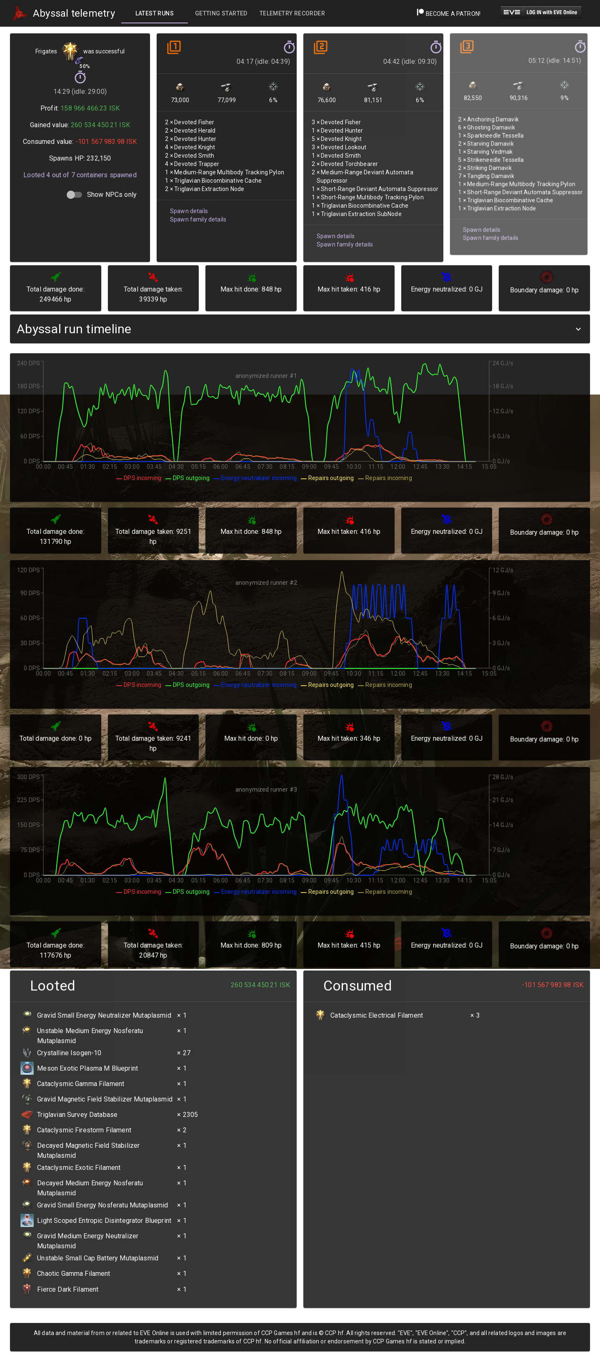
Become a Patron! (448, 13)
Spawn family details (198, 216)
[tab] (154, 13)
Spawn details (189, 208)
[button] (300, 328)
